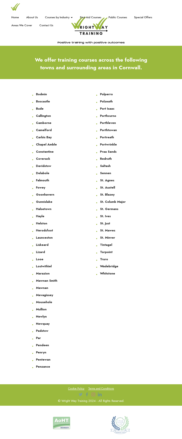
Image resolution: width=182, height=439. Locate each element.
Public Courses (118, 17)
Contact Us (46, 25)
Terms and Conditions (102, 388)
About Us (32, 17)
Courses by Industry (57, 17)
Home (15, 17)
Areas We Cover (21, 25)
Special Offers (143, 17)
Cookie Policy (75, 388)
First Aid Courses (90, 17)
